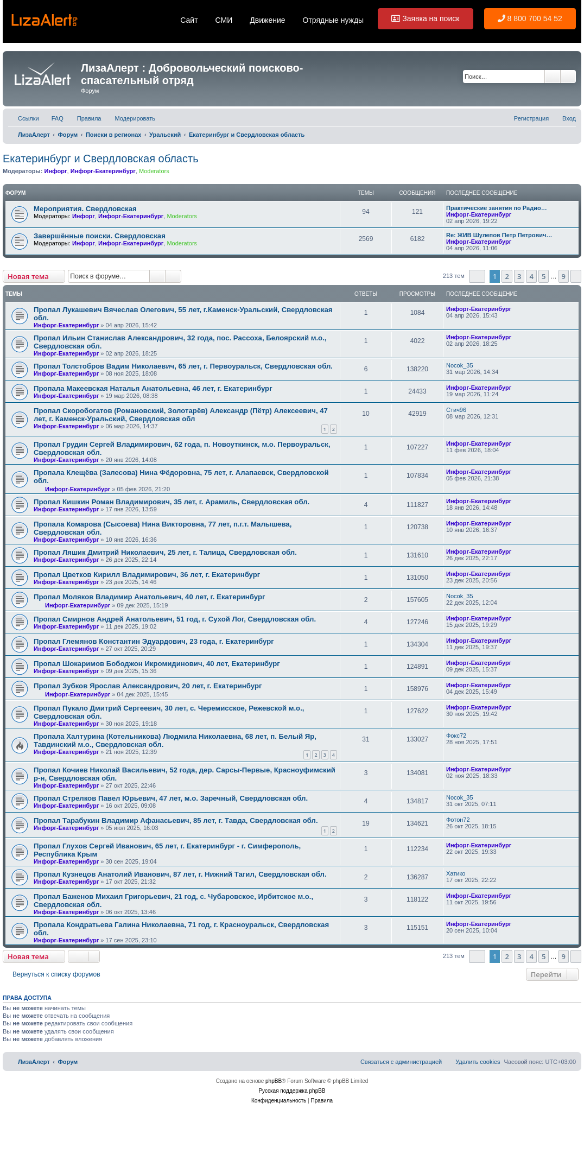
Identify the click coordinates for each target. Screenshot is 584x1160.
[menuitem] (53, 118)
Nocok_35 (459, 365)
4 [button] (531, 276)
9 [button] (564, 276)
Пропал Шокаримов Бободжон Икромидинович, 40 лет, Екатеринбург (157, 664)
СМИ (224, 20)
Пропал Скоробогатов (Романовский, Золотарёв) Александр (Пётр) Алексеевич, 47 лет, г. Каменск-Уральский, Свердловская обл (181, 415)
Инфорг (55, 171)
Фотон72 (458, 819)
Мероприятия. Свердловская (85, 209)
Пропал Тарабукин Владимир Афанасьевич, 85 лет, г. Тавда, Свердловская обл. (176, 820)
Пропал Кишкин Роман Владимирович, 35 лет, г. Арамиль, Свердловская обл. (171, 502)
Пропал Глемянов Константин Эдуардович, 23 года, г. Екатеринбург (154, 641)
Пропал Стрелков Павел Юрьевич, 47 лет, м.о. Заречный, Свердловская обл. (171, 798)
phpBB (273, 1081)
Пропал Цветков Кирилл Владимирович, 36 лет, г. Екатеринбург (147, 575)
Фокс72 (456, 735)
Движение (267, 20)
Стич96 (456, 410)
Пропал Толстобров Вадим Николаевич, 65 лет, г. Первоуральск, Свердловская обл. (183, 366)
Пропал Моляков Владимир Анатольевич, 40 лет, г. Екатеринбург (149, 597)
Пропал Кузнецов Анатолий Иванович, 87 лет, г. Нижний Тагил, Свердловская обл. (180, 874)
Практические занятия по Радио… (496, 208)
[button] (477, 276)
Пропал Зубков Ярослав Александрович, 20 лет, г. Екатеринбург (148, 686)
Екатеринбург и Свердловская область (101, 158)
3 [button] (519, 276)
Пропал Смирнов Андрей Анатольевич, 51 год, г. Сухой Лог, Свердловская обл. (175, 619)
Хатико (455, 873)
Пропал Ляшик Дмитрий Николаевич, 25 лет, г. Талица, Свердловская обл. (165, 552)
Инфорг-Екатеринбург (103, 171)
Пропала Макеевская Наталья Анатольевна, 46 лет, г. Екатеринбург (153, 388)
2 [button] (507, 276)
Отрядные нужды (333, 20)
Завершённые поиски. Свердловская (100, 236)
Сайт (189, 20)
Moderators (154, 171)
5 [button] (543, 276)
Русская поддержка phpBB (291, 1091)
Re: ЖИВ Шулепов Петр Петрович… (499, 235)
